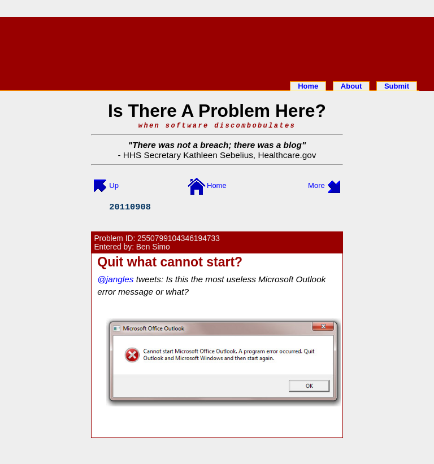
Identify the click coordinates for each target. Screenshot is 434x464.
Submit (396, 86)
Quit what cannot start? (169, 262)
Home (308, 86)
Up (114, 185)
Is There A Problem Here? (217, 110)
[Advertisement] (217, 46)
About (351, 86)
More (316, 185)
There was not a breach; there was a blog (217, 145)
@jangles (115, 279)
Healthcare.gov (287, 155)
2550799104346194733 (178, 238)
